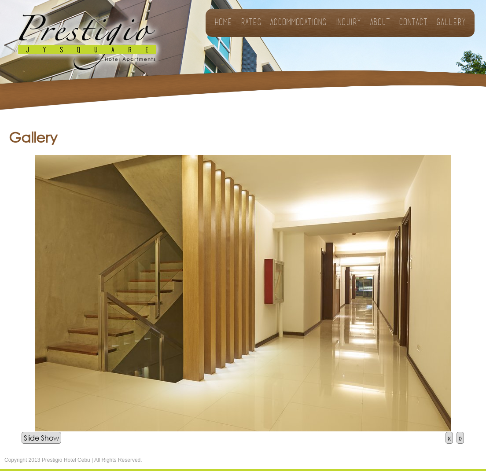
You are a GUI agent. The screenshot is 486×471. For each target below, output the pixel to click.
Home (223, 22)
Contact (413, 22)
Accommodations (298, 22)
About (380, 22)
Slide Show (41, 437)
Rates (251, 22)
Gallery (451, 22)
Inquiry (348, 22)
